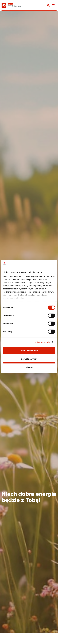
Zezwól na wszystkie (29, 350)
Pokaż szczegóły (42, 342)
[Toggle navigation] (53, 5)
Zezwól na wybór (29, 359)
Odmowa (29, 367)
